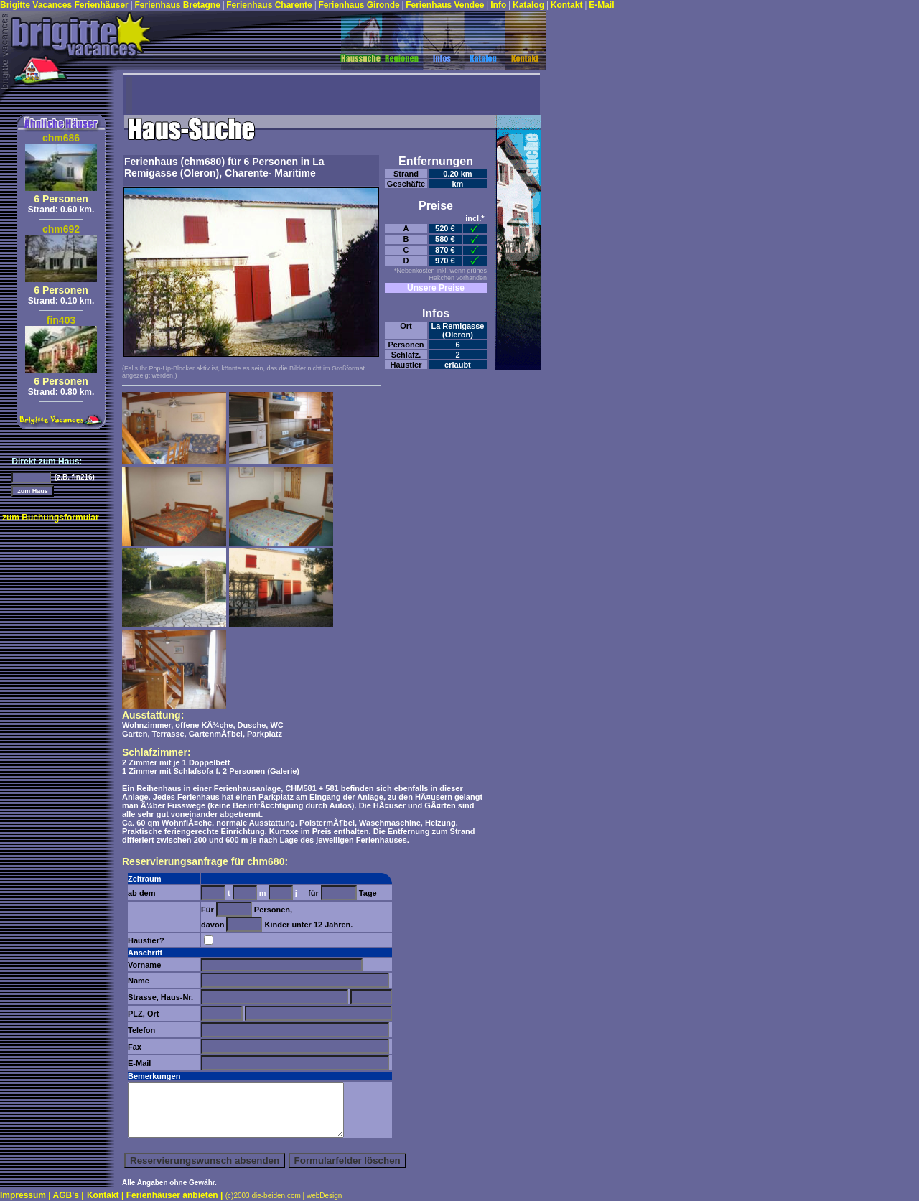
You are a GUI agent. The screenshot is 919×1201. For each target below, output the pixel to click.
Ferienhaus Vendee (446, 5)
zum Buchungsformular (50, 518)
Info (499, 5)
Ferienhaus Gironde (358, 5)
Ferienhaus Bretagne (177, 5)
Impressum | (26, 1195)
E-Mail (601, 5)
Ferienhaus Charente (270, 5)
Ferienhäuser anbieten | (175, 1195)
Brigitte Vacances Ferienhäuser (65, 5)
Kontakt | (106, 1195)
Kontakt (568, 5)
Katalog (529, 5)
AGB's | (68, 1195)
